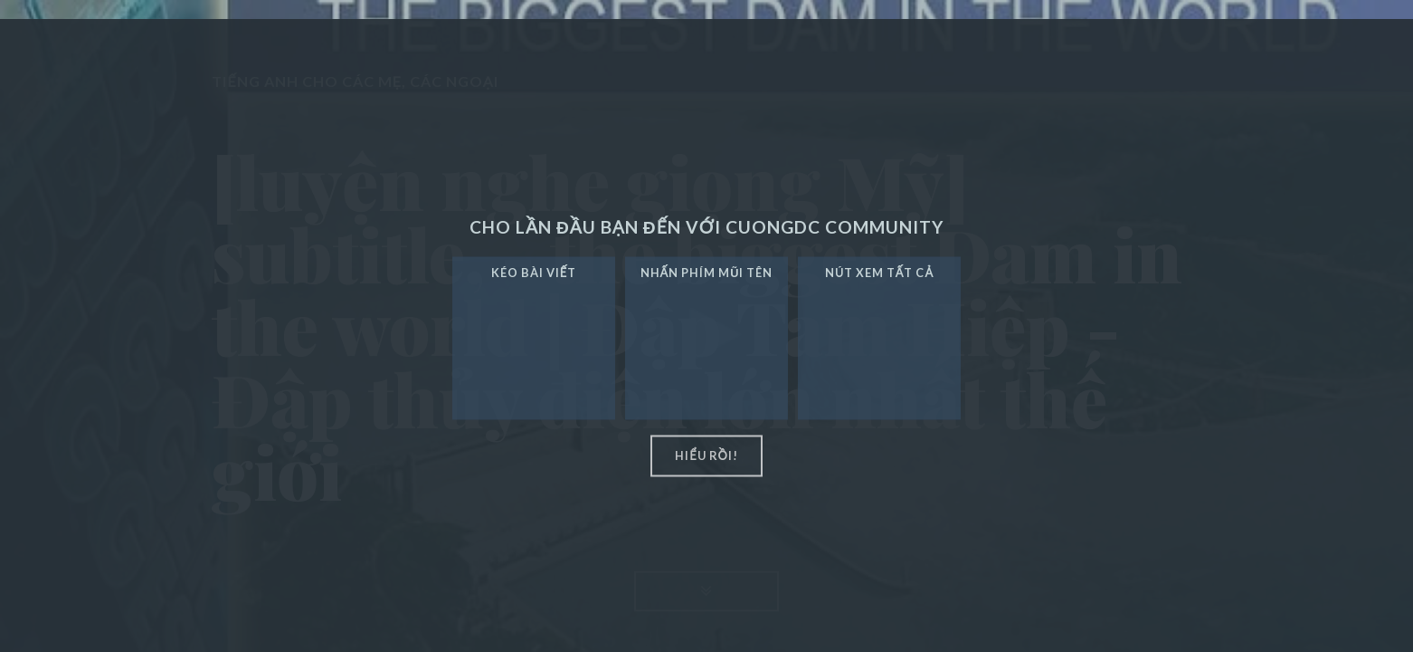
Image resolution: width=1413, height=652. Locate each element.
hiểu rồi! (706, 455)
